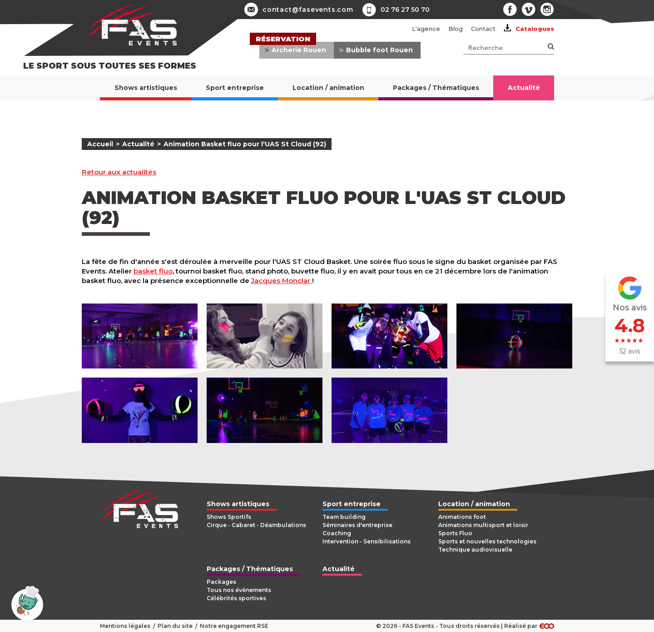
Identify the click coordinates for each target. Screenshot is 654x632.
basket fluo (153, 271)
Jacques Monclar (281, 280)
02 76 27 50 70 (405, 9)
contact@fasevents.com (298, 9)
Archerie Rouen (299, 50)
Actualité (138, 144)
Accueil (100, 144)
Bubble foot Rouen (379, 50)
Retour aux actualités (119, 172)
